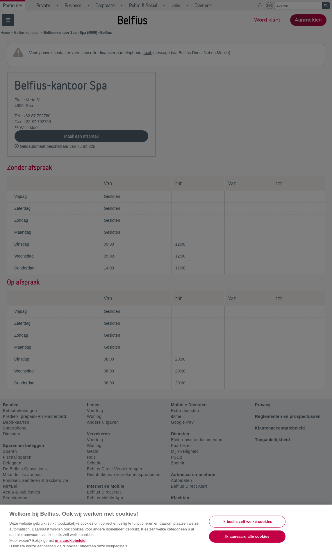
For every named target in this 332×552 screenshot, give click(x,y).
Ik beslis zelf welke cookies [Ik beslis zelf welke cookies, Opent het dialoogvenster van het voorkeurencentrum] (247, 521)
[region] (166, 528)
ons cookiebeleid (70, 540)
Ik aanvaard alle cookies (247, 536)
